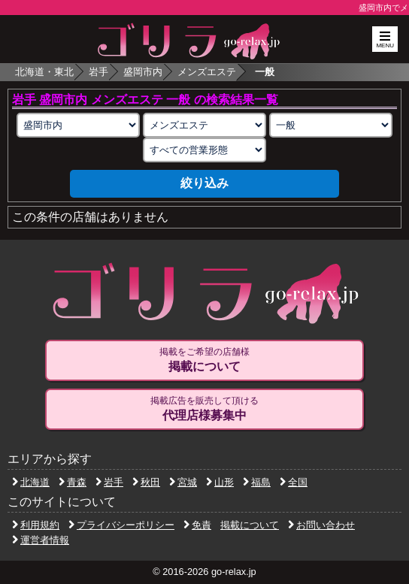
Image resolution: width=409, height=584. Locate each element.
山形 (220, 482)
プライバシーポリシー (121, 525)
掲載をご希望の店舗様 (204, 360)
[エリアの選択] (78, 125)
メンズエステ (206, 71)
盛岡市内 (142, 71)
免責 (197, 525)
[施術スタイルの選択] (330, 125)
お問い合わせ (321, 525)
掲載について (249, 525)
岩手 (98, 71)
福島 (257, 482)
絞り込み (204, 183)
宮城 (183, 482)
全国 (294, 482)
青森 (72, 482)
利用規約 (35, 525)
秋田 (146, 482)
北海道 (31, 482)
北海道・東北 (44, 71)
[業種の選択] (204, 125)
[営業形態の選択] (204, 150)
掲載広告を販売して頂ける (204, 408)
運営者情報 (40, 540)
